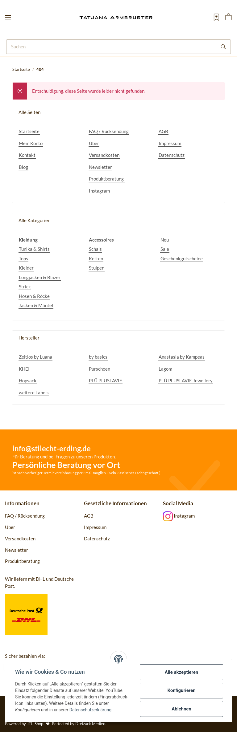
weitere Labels (34, 392)
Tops (23, 258)
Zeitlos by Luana (35, 357)
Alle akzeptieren (181, 672)
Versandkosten (104, 155)
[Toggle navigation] (8, 17)
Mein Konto (31, 143)
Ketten (96, 258)
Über (94, 143)
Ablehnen (181, 709)
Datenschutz (172, 155)
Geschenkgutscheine (181, 258)
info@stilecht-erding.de (51, 448)
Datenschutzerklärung (90, 709)
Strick (25, 286)
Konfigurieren (181, 690)
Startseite (29, 131)
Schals (95, 249)
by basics (98, 357)
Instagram (99, 190)
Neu (164, 239)
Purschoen (99, 369)
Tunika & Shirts (34, 249)
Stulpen (96, 267)
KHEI (24, 369)
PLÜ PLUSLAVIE (105, 380)
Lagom (165, 369)
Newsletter (100, 167)
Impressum (170, 143)
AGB (163, 131)
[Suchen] (111, 47)
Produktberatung (107, 178)
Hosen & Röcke (34, 296)
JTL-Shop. (36, 723)
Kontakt (27, 155)
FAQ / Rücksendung (109, 131)
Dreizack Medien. (90, 723)
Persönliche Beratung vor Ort (66, 465)
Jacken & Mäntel (36, 305)
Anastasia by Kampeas (182, 357)
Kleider (26, 267)
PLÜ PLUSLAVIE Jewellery (186, 380)
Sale (164, 249)
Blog (23, 167)
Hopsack (27, 380)
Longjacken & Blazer (39, 277)
